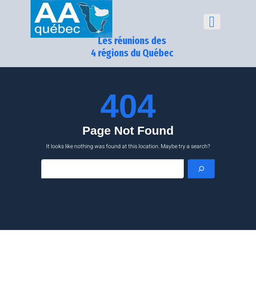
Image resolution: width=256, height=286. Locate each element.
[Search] (201, 168)
